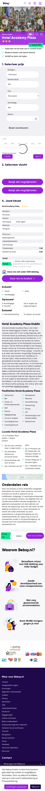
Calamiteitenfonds (9, 708)
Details (19, 536)
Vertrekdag (12, 103)
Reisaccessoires (8, 738)
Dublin (10, 34)
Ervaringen (6, 688)
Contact (5, 682)
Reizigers (11, 70)
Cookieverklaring (27, 778)
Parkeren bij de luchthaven (13, 728)
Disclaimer (6, 702)
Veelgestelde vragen (10, 685)
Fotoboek (5, 744)
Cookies (5, 695)
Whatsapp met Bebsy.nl (22, 763)
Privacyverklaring (9, 781)
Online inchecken (9, 718)
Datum (10, 114)
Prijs (9, 91)
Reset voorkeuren (18, 127)
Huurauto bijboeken (10, 747)
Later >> (38, 156)
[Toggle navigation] (40, 3)
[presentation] (5, 22)
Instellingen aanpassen (16, 786)
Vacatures (6, 711)
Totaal (5, 264)
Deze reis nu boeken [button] (22, 278)
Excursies (5, 751)
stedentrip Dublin (21, 386)
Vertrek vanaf (13, 79)
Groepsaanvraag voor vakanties (14, 724)
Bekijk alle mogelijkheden (23, 182)
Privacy (5, 698)
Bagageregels (7, 715)
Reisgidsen (6, 734)
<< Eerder (7, 156)
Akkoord (35, 786)
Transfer (5, 731)
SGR (3, 705)
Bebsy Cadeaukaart (9, 721)
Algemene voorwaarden (11, 692)
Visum (4, 741)
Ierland (4, 34)
